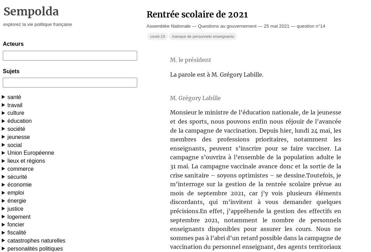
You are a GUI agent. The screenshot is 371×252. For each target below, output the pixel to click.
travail (14, 105)
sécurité (17, 177)
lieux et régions (26, 161)
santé (14, 97)
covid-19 (157, 36)
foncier (15, 224)
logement (18, 217)
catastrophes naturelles (36, 241)
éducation (19, 121)
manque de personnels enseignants (203, 36)
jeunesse (18, 137)
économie (19, 185)
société (16, 129)
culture (15, 113)
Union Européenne (30, 153)
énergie (16, 201)
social (14, 145)
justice (15, 209)
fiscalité (16, 233)
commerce (20, 169)
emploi (15, 193)
